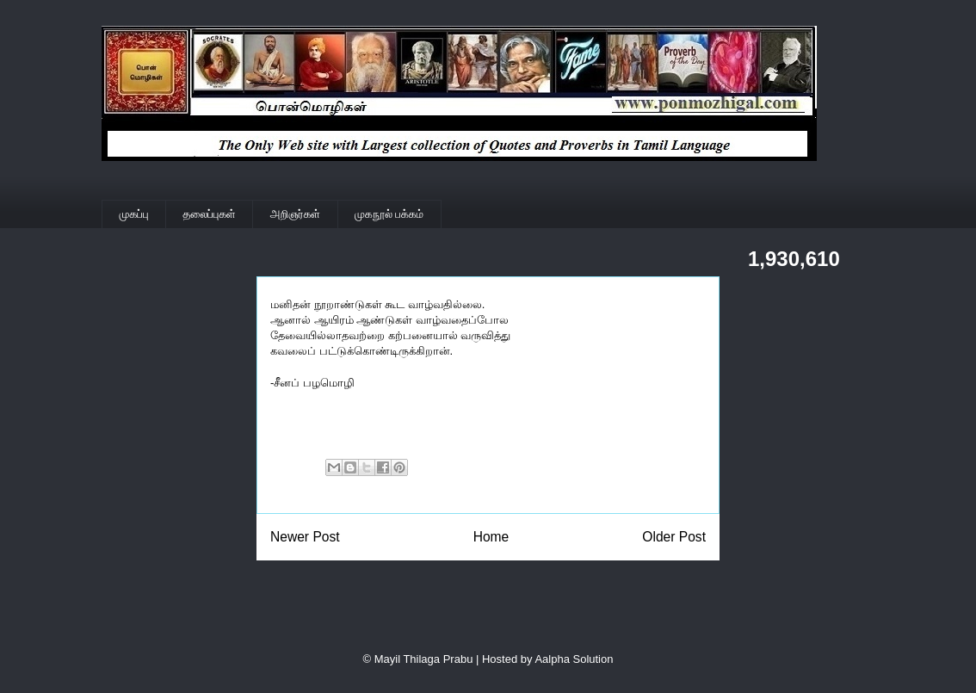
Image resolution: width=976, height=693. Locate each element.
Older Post (674, 536)
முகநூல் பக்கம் (389, 213)
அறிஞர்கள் (295, 213)
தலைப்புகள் (209, 213)
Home (491, 536)
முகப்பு (134, 213)
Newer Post (305, 536)
